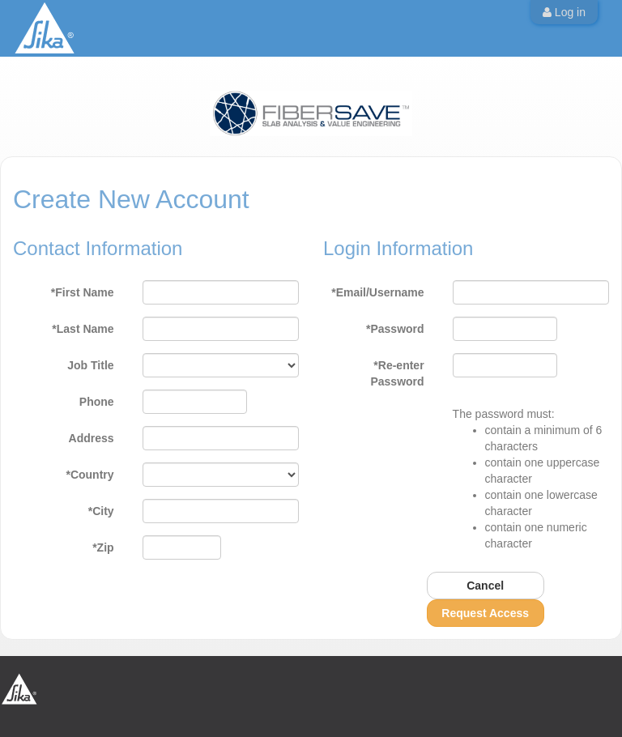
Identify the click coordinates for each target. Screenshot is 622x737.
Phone (96, 401)
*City (101, 511)
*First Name (82, 292)
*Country (89, 474)
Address (91, 438)
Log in (564, 12)
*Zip (102, 547)
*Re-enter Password (397, 373)
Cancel (485, 585)
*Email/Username (377, 292)
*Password (395, 328)
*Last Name (82, 328)
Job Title (90, 365)
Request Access (485, 613)
